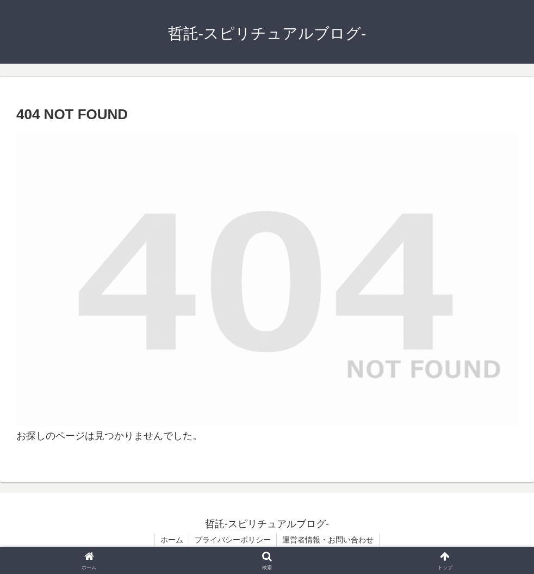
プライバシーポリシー (233, 539)
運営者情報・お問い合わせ (328, 539)
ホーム (171, 539)
